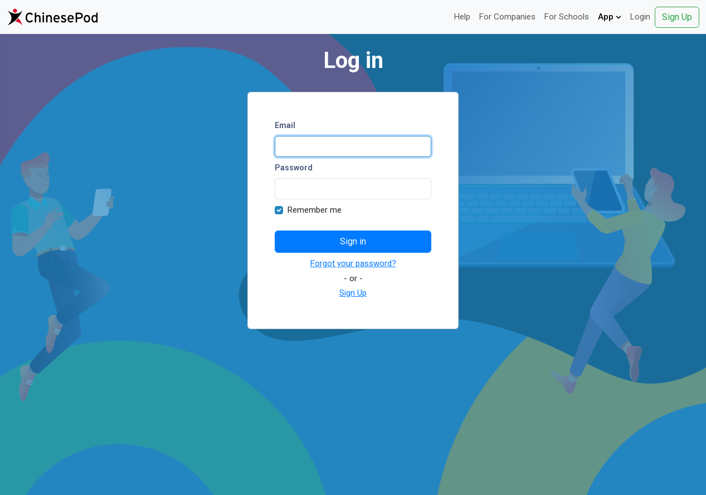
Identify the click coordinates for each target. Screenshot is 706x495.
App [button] (609, 17)
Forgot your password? (353, 263)
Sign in (353, 241)
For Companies (507, 17)
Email (285, 125)
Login (640, 17)
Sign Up (677, 17)
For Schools (566, 17)
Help (462, 17)
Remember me (315, 210)
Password (294, 167)
